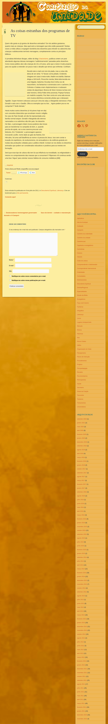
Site (10, 271)
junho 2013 (80, 603)
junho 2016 (80, 503)
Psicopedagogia (82, 368)
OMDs (79, 345)
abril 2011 (80, 699)
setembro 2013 (82, 592)
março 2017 (81, 480)
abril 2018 (80, 453)
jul (5, 30)
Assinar (82, 154)
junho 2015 (80, 546)
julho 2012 (80, 642)
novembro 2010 (82, 719)
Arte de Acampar (82, 222)
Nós (78, 337)
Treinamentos (81, 403)
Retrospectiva (81, 380)
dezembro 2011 (82, 669)
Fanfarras (80, 307)
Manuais (79, 326)
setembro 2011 (82, 680)
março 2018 (81, 457)
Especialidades (82, 291)
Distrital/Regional (82, 287)
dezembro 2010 (82, 715)
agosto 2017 (81, 476)
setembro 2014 (82, 557)
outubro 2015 (81, 530)
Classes (79, 257)
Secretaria (80, 387)
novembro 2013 (82, 584)
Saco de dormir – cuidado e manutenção (57, 213)
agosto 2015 (81, 538)
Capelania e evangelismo (85, 245)
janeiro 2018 (81, 465)
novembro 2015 (82, 526)
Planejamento (81, 353)
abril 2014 (80, 565)
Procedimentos (82, 361)
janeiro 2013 (81, 622)
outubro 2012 (81, 634)
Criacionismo (43, 59)
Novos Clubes (81, 341)
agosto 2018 (81, 450)
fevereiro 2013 (81, 619)
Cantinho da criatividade (84, 234)
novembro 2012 (82, 630)
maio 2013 (80, 607)
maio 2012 (80, 649)
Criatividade (81, 272)
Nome (11, 260)
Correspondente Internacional (86, 268)
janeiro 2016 (81, 523)
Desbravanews (81, 280)
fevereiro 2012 (81, 661)
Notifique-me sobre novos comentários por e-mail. (29, 276)
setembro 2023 (82, 419)
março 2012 (81, 657)
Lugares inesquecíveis (84, 322)
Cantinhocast (81, 241)
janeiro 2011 (81, 711)
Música (79, 330)
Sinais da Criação (82, 391)
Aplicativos (80, 218)
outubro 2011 (81, 676)
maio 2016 (80, 507)
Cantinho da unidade (83, 238)
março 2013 (81, 615)
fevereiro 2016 (81, 519)
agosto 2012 (81, 638)
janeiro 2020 (81, 438)
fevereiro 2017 (81, 484)
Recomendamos (82, 376)
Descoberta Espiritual (48, 190)
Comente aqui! (10, 197)
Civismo (79, 253)
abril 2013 (80, 611)
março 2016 (81, 515)
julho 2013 (80, 599)
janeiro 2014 (81, 576)
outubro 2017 (81, 469)
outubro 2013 (81, 588)
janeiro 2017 (81, 488)
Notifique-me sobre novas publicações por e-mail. (29, 280)
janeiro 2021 (81, 423)
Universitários (81, 407)
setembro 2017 (82, 473)
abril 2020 (80, 430)
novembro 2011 (82, 673)
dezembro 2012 (82, 626)
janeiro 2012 (81, 665)
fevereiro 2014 (81, 573)
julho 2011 (80, 688)
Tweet (8, 172)
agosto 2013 (81, 596)
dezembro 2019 (82, 442)
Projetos (79, 364)
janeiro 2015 (81, 553)
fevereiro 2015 (81, 550)
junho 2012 (80, 646)
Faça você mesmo (83, 303)
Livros (79, 318)
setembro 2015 (82, 534)
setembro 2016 (82, 492)
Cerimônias (80, 249)
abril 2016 (80, 511)
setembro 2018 (82, 446)
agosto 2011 (81, 684)
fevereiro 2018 (81, 461)
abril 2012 (80, 653)
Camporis (80, 230)
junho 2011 (80, 692)
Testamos (80, 399)
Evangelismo (81, 299)
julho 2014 (80, 561)
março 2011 (81, 703)
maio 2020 (80, 427)
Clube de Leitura (82, 261)
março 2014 (81, 569)
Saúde (79, 384)
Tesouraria (80, 395)
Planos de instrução (83, 357)
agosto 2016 (81, 496)
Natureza (80, 334)
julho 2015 (80, 542)
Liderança (60, 190)
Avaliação (80, 226)
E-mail (11, 265)
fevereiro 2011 (81, 707)
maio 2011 (80, 696)
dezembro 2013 (82, 580)
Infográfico (80, 311)
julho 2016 (80, 499)
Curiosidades (81, 276)
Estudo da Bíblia (82, 295)
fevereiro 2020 (81, 434)
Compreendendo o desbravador (87, 264)
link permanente (22, 193)
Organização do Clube (84, 349)
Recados (80, 372)
